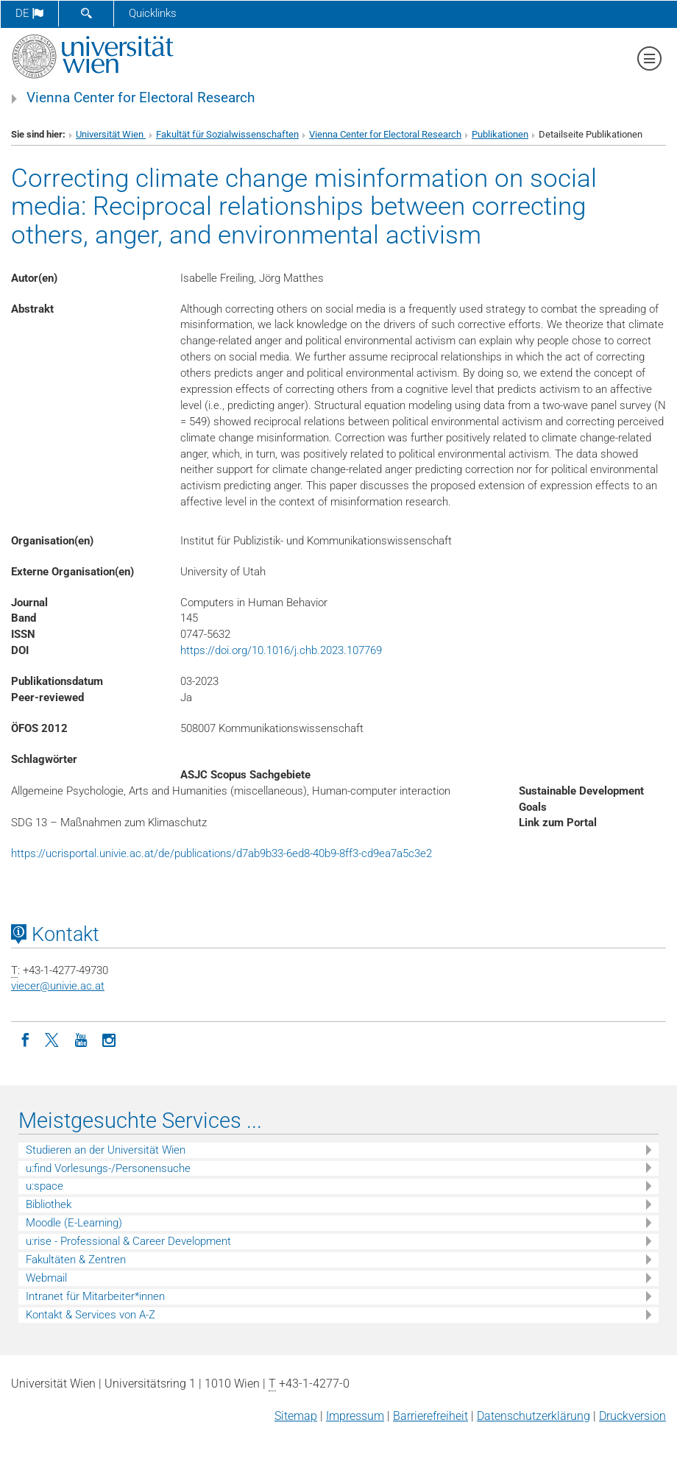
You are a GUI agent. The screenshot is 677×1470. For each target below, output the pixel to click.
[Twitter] (53, 1039)
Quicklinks (153, 13)
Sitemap (295, 1416)
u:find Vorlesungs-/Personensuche (108, 1168)
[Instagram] (109, 1039)
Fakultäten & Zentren (76, 1259)
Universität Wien (111, 134)
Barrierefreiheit (430, 1416)
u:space (44, 1186)
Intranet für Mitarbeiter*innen (95, 1296)
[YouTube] (81, 1039)
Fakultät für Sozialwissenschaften (227, 134)
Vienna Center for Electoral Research (140, 98)
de (29, 13)
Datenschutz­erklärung (533, 1416)
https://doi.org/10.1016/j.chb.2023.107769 (281, 650)
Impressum (355, 1416)
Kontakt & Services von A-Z (90, 1314)
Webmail (46, 1278)
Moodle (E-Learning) (74, 1222)
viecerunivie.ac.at (57, 986)
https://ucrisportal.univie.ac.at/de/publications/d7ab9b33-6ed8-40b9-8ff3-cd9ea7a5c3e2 (221, 853)
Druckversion (632, 1416)
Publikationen (500, 134)
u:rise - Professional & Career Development (128, 1241)
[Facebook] (25, 1039)
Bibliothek (48, 1204)
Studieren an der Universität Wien (105, 1150)
